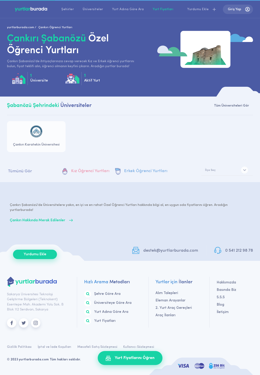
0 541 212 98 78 (239, 250)
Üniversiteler (93, 9)
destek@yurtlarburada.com (170, 250)
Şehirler (67, 9)
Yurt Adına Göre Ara (128, 9)
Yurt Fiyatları (163, 9)
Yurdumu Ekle (35, 254)
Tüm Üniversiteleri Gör (231, 105)
